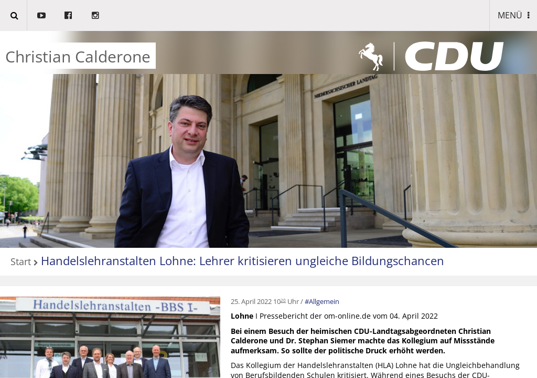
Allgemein (324, 301)
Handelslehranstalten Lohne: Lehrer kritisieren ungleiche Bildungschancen (242, 260)
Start (20, 262)
